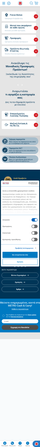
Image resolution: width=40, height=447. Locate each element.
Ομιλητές (20, 282)
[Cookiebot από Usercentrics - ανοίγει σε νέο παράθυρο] (28, 183)
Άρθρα (20, 289)
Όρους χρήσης (32, 315)
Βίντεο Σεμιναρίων (20, 275)
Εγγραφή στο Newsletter (20, 327)
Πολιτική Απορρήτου (17, 316)
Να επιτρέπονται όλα (20, 255)
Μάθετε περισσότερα (20, 309)
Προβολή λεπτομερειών (24, 248)
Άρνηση (20, 262)
